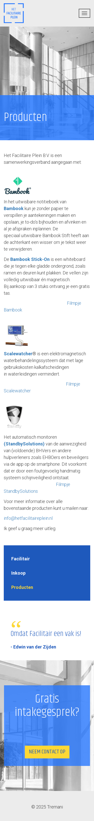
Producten (22, 587)
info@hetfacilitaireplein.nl (28, 518)
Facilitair (20, 558)
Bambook (14, 208)
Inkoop (18, 573)
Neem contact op (47, 751)
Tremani (55, 806)
